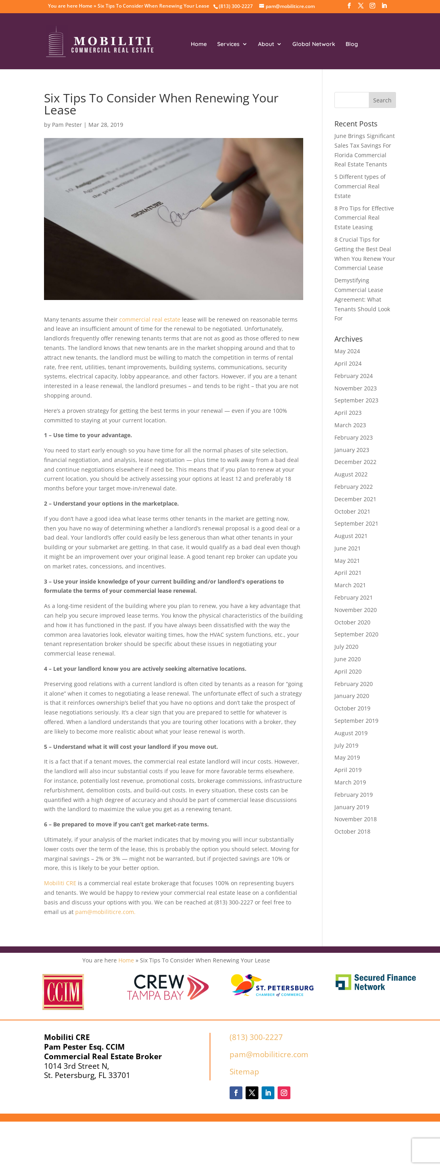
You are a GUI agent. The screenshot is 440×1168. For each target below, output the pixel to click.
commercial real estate (149, 319)
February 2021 (353, 597)
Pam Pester (67, 124)
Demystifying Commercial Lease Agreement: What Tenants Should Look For (362, 299)
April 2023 (348, 412)
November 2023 (355, 388)
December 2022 (355, 462)
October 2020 (352, 622)
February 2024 (353, 376)
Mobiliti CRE (60, 883)
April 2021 (348, 572)
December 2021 (355, 499)
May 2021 (347, 560)
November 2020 (355, 610)
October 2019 (352, 708)
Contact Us (251, 72)
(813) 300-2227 (256, 1037)
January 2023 (351, 450)
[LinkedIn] (384, 8)
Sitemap (244, 1071)
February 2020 (353, 684)
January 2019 (351, 807)
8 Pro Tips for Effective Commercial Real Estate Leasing (364, 217)
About (266, 44)
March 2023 (350, 425)
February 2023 (353, 437)
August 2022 (351, 474)
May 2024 (347, 351)
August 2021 (351, 536)
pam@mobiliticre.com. (105, 912)
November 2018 (355, 819)
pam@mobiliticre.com (269, 1054)
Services (228, 44)
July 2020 (346, 646)
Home (85, 5)
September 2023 (356, 400)
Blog (352, 44)
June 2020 (347, 659)
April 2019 (348, 770)
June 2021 (347, 548)
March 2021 (350, 585)
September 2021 (356, 523)
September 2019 (356, 720)
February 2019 (353, 794)
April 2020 (348, 671)
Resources (205, 72)
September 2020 (356, 634)
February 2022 (353, 486)
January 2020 (351, 696)
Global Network (313, 44)
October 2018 (352, 831)
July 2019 (346, 745)
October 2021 (352, 511)
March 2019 (350, 782)
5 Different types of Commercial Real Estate (360, 186)
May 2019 (347, 757)
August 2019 (351, 733)
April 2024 (348, 363)
